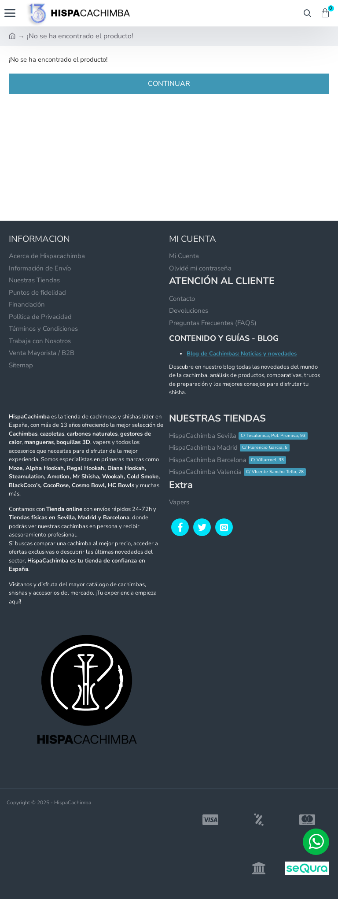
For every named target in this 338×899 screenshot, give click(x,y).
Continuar (169, 84)
